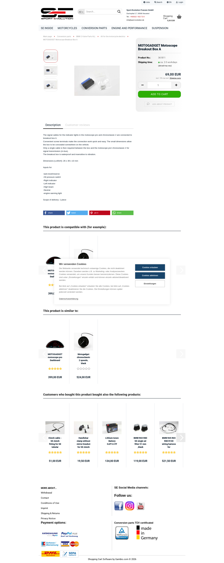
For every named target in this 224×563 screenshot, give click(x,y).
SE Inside (47, 28)
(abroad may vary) (165, 66)
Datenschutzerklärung (68, 299)
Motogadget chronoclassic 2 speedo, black (83, 359)
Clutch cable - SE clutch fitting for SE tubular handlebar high (55, 443)
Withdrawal (46, 492)
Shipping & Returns (50, 513)
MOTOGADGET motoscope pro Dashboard (55, 357)
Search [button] (158, 2)
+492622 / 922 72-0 (137, 17)
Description (53, 125)
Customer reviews (77, 125)
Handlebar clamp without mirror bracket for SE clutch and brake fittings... (83, 443)
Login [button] (179, 2)
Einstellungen (150, 284)
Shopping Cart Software (100, 559)
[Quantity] (159, 85)
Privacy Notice (48, 518)
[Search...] (81, 11)
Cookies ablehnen (150, 275)
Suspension (160, 28)
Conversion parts (94, 28)
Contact (45, 498)
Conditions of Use (50, 503)
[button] (169, 2)
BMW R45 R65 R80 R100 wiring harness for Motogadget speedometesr (169, 443)
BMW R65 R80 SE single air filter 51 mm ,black (140, 442)
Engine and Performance (129, 28)
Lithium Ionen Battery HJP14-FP (112, 441)
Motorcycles (67, 28)
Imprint (44, 508)
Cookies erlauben (150, 267)
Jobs (146, 2)
